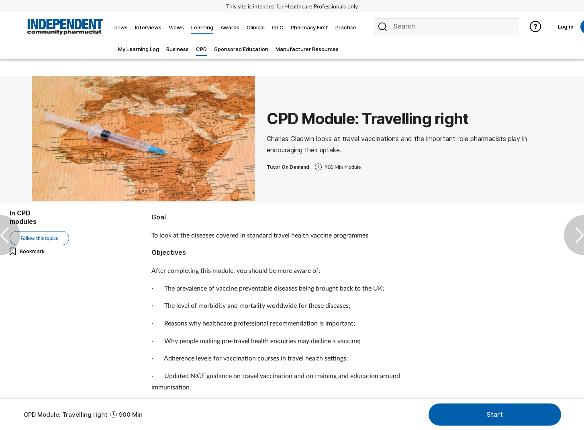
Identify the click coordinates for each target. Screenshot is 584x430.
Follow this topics (39, 238)
